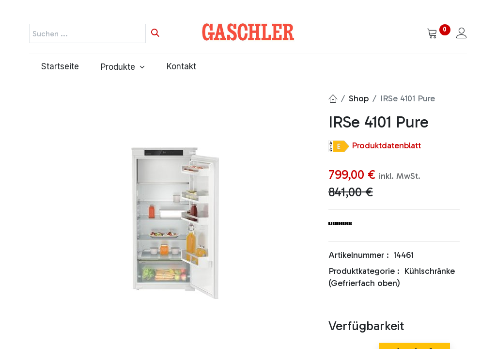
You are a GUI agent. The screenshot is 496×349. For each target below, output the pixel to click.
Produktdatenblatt (386, 145)
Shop (359, 98)
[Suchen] (155, 33)
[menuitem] (59, 66)
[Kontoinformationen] (461, 34)
